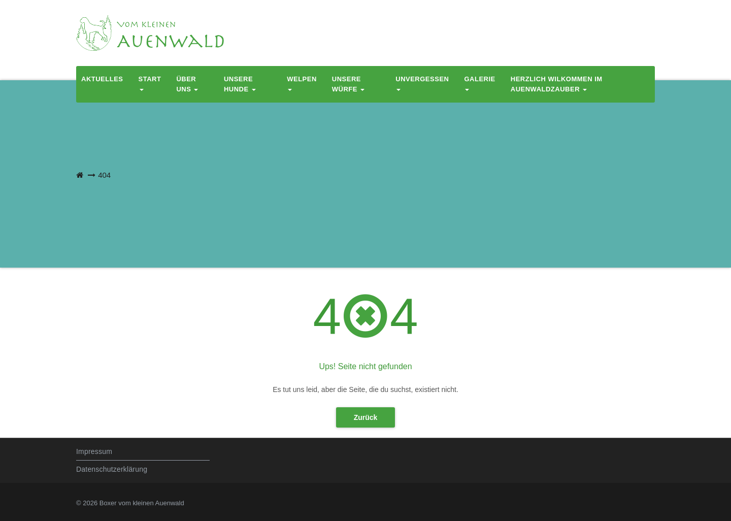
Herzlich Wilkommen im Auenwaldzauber (557, 84)
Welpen (302, 83)
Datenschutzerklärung (111, 469)
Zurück (366, 417)
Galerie (479, 83)
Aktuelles (102, 79)
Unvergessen (422, 83)
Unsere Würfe (348, 84)
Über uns (187, 84)
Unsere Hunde (240, 84)
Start (150, 83)
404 (104, 175)
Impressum (94, 451)
